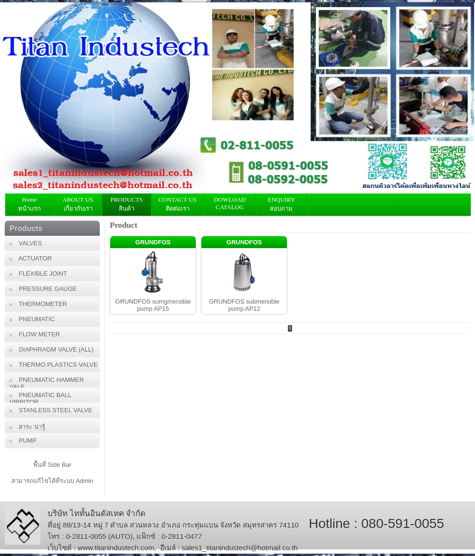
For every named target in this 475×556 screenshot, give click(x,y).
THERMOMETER (38, 303)
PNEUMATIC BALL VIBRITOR (40, 397)
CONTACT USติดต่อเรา (178, 204)
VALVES (26, 243)
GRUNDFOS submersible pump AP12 (244, 305)
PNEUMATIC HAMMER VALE (47, 382)
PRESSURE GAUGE (43, 288)
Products (26, 228)
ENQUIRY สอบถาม (281, 204)
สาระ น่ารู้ (27, 426)
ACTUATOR (31, 258)
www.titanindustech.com (116, 548)
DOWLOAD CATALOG (230, 203)
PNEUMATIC (32, 319)
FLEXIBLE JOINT (38, 273)
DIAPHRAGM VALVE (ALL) (52, 349)
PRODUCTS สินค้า (126, 204)
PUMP (23, 440)
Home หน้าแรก (29, 204)
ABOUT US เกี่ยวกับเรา (78, 204)
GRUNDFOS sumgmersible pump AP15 (153, 305)
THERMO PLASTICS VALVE (54, 364)
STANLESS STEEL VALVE (51, 410)
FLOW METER (35, 334)
